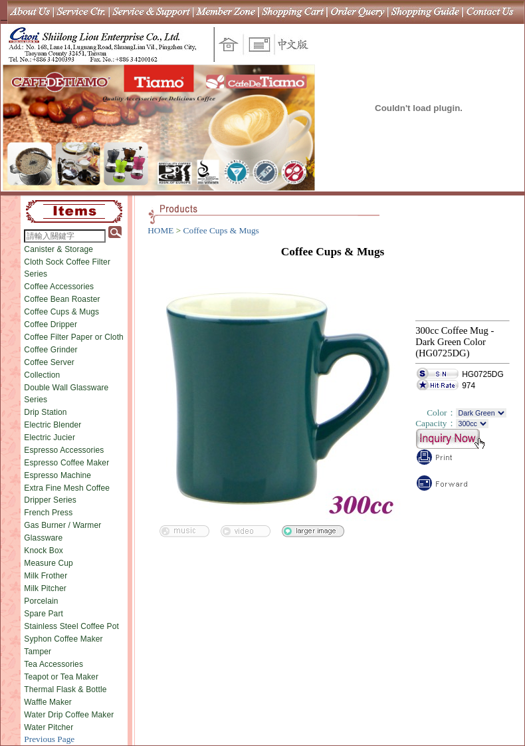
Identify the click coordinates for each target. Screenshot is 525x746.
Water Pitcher (48, 727)
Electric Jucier (49, 437)
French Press (48, 512)
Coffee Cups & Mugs (61, 311)
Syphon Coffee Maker (63, 639)
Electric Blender (52, 425)
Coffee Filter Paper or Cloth (74, 337)
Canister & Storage (58, 249)
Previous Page (49, 739)
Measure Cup (48, 563)
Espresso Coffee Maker (66, 462)
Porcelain (41, 601)
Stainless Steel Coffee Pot (71, 626)
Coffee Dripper (50, 324)
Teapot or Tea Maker (61, 677)
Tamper (37, 651)
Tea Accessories (53, 664)
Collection (42, 375)
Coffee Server (49, 362)
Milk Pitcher (45, 588)
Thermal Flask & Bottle (65, 689)
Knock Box (43, 550)
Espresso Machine (57, 475)
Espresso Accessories (64, 450)
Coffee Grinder (50, 349)
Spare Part (43, 613)
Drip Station (45, 412)
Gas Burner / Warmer (62, 525)
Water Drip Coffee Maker (69, 714)
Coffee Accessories (59, 286)
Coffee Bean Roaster (62, 299)
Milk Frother (45, 575)
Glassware (43, 538)
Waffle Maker (48, 702)
